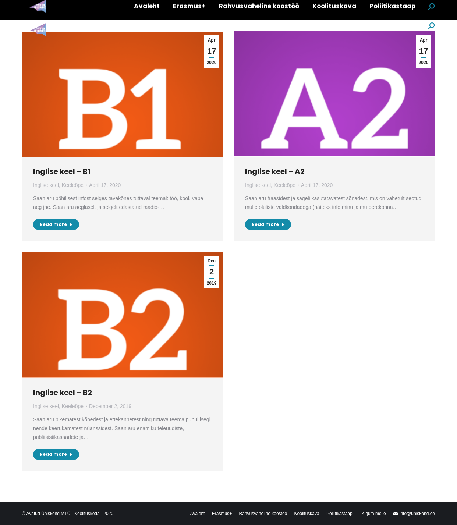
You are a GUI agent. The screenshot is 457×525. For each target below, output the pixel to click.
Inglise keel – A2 (275, 171)
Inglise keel (46, 185)
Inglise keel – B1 (62, 171)
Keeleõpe (73, 185)
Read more (56, 224)
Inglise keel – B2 (62, 392)
